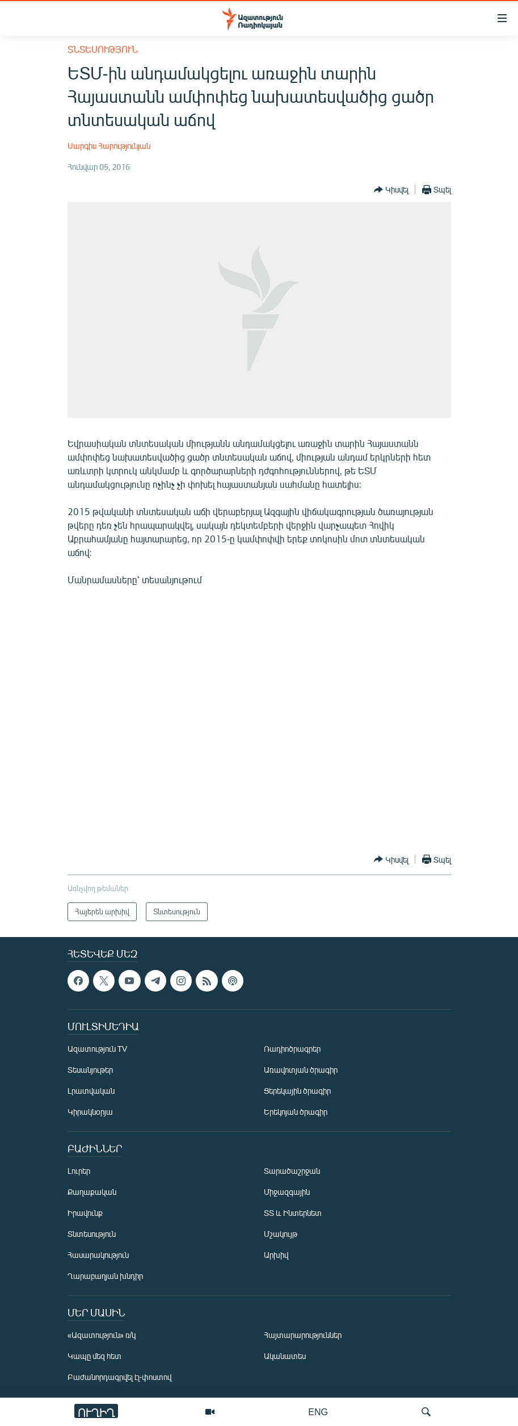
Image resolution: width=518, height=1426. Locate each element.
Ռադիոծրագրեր (292, 1049)
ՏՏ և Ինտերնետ (293, 1213)
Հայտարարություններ (303, 1335)
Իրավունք (85, 1213)
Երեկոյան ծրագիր (295, 1112)
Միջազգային (287, 1192)
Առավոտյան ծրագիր (301, 1070)
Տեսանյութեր (90, 1070)
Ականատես (285, 1356)
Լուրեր (79, 1171)
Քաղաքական (92, 1192)
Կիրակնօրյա (90, 1112)
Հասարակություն (98, 1255)
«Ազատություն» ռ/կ (102, 1335)
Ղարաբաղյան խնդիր (105, 1276)
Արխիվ (276, 1255)
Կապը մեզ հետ (94, 1356)
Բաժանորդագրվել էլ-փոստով (120, 1377)
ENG (318, 1411)
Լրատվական (91, 1091)
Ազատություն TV (98, 1049)
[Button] (391, 189)
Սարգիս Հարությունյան (109, 145)
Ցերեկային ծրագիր (297, 1091)
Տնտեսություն (103, 49)
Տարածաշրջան (292, 1171)
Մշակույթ (280, 1234)
